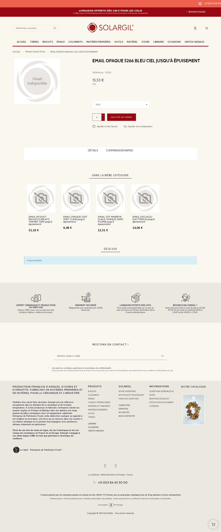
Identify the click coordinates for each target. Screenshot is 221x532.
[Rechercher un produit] (36, 28)
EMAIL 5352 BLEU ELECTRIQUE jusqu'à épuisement (143, 219)
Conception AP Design (110, 505)
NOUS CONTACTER (127, 416)
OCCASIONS (93, 427)
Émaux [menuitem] (61, 41)
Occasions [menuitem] (174, 41)
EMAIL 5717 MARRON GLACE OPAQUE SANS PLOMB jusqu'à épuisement (110, 220)
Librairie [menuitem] (158, 41)
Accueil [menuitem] (21, 41)
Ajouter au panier (121, 117)
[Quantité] (97, 117)
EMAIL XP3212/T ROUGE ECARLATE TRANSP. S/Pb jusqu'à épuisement (40, 220)
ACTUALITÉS (124, 412)
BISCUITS (92, 391)
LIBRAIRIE (92, 424)
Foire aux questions (129, 399)
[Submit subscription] (162, 356)
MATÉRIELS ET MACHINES (99, 406)
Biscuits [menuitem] (48, 41)
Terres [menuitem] (34, 41)
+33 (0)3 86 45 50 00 (113, 482)
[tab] (92, 151)
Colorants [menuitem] (75, 41)
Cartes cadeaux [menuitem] (194, 41)
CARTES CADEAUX (96, 431)
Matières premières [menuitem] (98, 41)
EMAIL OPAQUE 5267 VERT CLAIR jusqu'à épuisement (75, 219)
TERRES (91, 417)
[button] (195, 11)
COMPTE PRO (124, 405)
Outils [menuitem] (118, 41)
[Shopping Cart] (213, 524)
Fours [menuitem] (145, 41)
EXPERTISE (123, 409)
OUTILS (91, 413)
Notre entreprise (127, 391)
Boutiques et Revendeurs (131, 395)
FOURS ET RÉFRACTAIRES (99, 402)
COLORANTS (93, 395)
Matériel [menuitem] (132, 41)
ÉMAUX (91, 399)
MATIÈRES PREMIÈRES (97, 410)
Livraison (154, 406)
